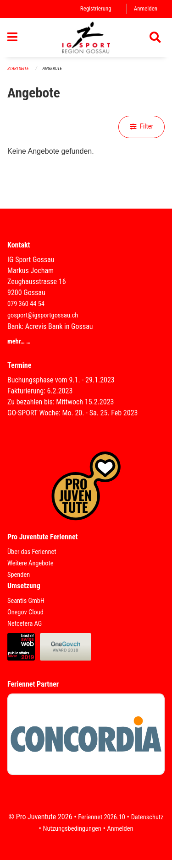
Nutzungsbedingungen (72, 829)
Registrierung (95, 8)
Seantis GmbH (25, 601)
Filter (141, 126)
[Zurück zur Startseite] (86, 37)
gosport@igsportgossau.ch (42, 315)
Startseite (17, 68)
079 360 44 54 (25, 304)
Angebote (52, 68)
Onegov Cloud (25, 612)
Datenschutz (147, 817)
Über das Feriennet (31, 552)
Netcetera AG (24, 624)
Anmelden (145, 8)
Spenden (18, 575)
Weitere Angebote (30, 563)
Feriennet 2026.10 (101, 817)
